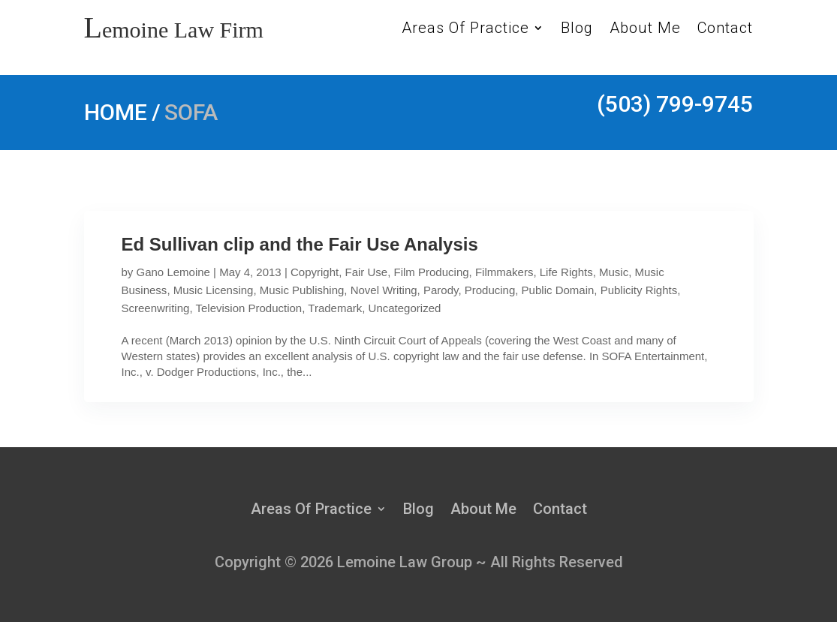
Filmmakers (504, 272)
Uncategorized (405, 308)
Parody (440, 290)
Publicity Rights (639, 290)
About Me (645, 30)
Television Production (248, 308)
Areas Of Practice (465, 30)
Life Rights (566, 272)
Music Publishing (302, 290)
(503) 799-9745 (675, 104)
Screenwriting (156, 308)
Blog (577, 30)
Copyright (315, 272)
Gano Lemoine (173, 272)
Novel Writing (384, 290)
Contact (725, 30)
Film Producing (431, 272)
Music (613, 272)
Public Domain (558, 290)
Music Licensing (213, 290)
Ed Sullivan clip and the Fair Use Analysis (300, 244)
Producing (490, 290)
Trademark (335, 308)
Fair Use (366, 272)
